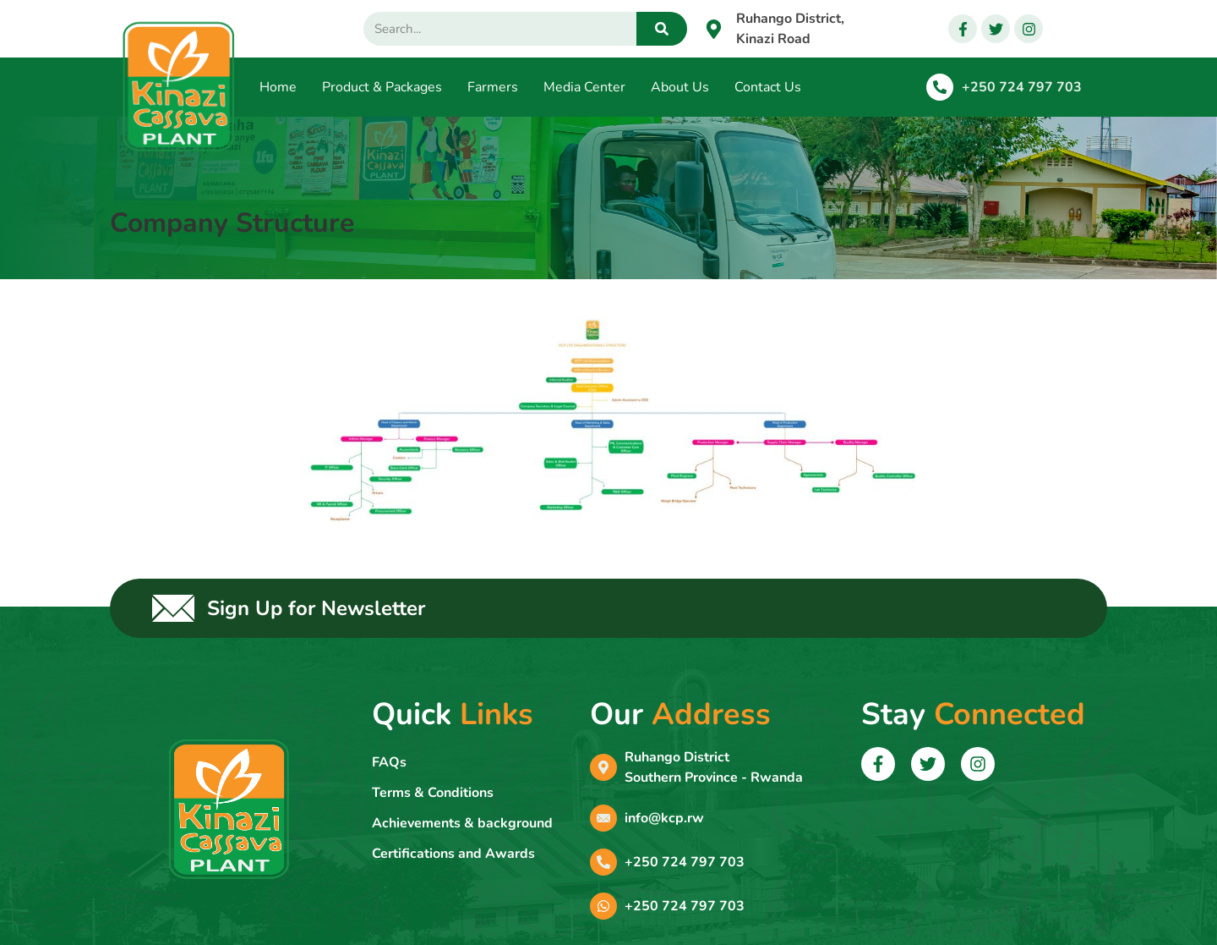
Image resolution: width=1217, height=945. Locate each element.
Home (278, 87)
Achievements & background (462, 823)
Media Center (584, 87)
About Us (680, 87)
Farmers (492, 87)
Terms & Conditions (433, 792)
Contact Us (767, 87)
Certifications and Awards (453, 853)
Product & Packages (382, 87)
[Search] (661, 29)
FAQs (389, 762)
